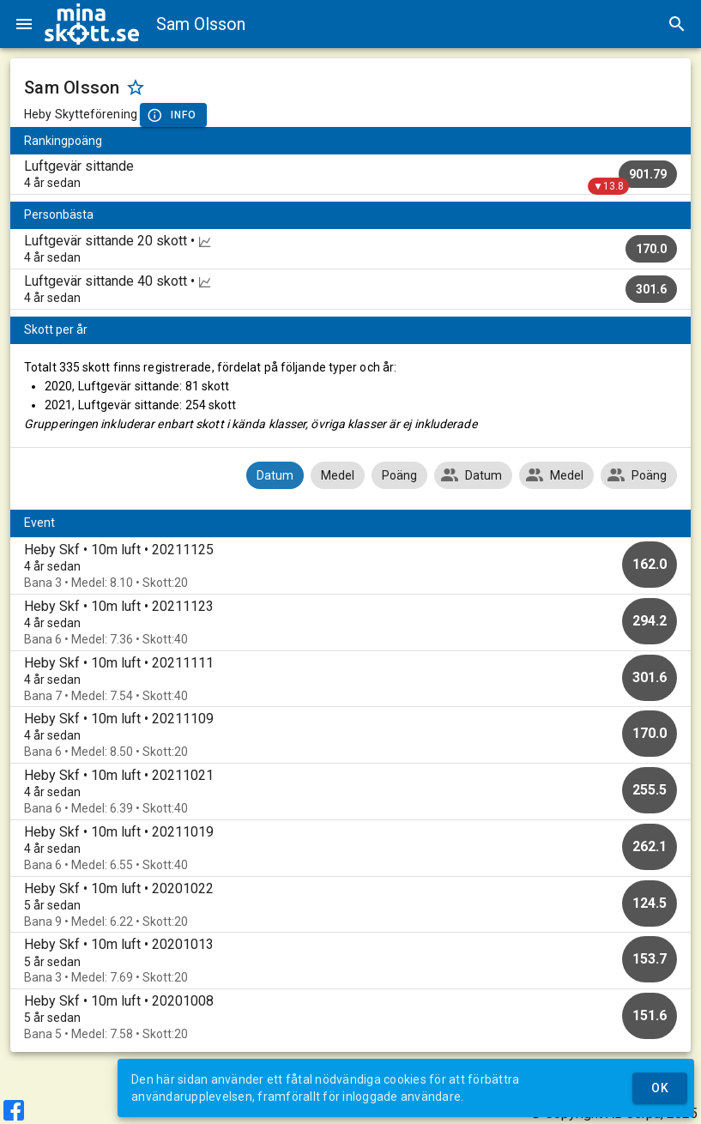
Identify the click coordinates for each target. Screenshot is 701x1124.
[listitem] (350, 174)
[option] (350, 566)
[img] (92, 24)
